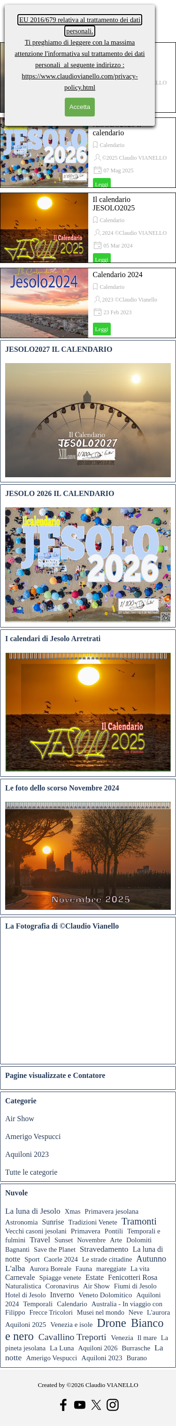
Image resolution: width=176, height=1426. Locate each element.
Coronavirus (62, 1286)
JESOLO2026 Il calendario (117, 128)
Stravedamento (104, 1249)
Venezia (122, 1337)
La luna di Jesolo (33, 1211)
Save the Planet (55, 1249)
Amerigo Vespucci (33, 1136)
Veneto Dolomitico (105, 1295)
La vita (140, 1268)
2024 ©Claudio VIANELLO (134, 233)
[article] (88, 152)
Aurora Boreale (50, 1268)
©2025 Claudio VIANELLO (134, 158)
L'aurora (158, 1312)
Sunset (63, 1240)
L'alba (15, 1268)
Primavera (85, 1231)
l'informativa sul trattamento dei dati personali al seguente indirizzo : (80, 54)
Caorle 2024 (61, 1259)
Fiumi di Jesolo (135, 1286)
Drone (111, 1323)
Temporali (38, 1304)
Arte (116, 1240)
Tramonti (139, 1221)
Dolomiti (139, 1240)
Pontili (114, 1231)
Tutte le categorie (31, 1172)
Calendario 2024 (118, 275)
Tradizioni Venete (92, 1222)
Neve (136, 1312)
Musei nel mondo (100, 1312)
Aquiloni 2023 (27, 1154)
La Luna (62, 1348)
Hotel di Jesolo (25, 1295)
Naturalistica (23, 1286)
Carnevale (20, 1277)
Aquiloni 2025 (25, 1324)
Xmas (73, 1211)
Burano (137, 1358)
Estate (94, 1277)
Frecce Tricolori (51, 1312)
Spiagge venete (60, 1277)
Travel (40, 1239)
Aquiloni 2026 (98, 1348)
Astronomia (21, 1222)
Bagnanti (17, 1249)
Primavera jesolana (111, 1211)
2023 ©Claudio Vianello (130, 299)
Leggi (101, 184)
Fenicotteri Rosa (132, 1277)
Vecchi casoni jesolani (36, 1231)
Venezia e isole (71, 1324)
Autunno (151, 1258)
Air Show (19, 1119)
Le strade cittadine (107, 1259)
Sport (32, 1259)
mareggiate (111, 1268)
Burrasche (136, 1348)
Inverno (62, 1294)
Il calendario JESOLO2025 (114, 203)
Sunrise (53, 1222)
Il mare (147, 1337)
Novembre (91, 1240)
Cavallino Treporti (72, 1337)
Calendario (112, 145)
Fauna (84, 1268)
